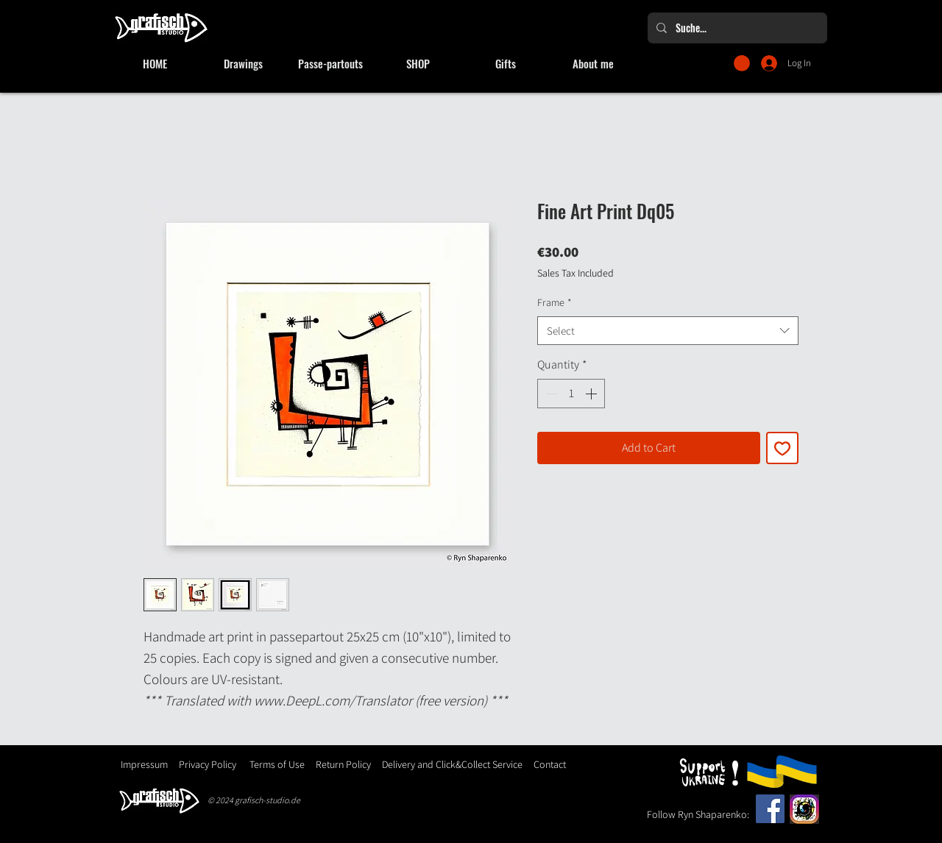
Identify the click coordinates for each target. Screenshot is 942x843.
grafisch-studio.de (267, 799)
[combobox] (667, 330)
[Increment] (592, 394)
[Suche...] (736, 28)
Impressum (144, 764)
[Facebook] (770, 808)
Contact (550, 764)
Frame (554, 302)
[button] (742, 63)
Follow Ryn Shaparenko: (698, 814)
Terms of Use (277, 764)
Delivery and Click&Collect (436, 764)
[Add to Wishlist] (782, 448)
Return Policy (342, 764)
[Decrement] (549, 394)
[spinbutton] (571, 394)
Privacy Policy (207, 764)
